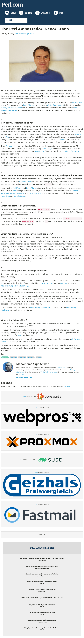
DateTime (20, 193)
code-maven (22, 357)
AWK (7, 137)
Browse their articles (24, 377)
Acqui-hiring (39, 151)
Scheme (77, 134)
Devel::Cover (19, 196)
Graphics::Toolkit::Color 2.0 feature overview (42, 620)
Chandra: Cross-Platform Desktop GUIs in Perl (42, 582)
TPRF (24, 396)
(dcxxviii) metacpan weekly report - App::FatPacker (42, 574)
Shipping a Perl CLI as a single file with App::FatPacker (42, 628)
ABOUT (10, 13)
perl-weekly (31, 357)
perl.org (63, 283)
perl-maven (13, 357)
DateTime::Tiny (35, 193)
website (22, 374)
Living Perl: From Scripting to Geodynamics (42, 589)
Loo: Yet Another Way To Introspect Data (42, 612)
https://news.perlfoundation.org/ (15, 285)
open (15, 190)
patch (20, 335)
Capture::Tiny (25, 181)
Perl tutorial (77, 102)
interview (38, 357)
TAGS (58, 13)
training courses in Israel (11, 107)
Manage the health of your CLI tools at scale (42, 605)
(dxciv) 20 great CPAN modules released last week (42, 566)
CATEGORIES (42, 13)
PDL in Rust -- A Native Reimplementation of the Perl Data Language (42, 559)
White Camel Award (55, 105)
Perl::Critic (5, 196)
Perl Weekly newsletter (40, 307)
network (61, 139)
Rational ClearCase (71, 151)
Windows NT (11, 146)
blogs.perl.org (47, 283)
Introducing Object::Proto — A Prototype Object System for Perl (42, 597)
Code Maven (28, 105)
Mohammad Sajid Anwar (25, 33)
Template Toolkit (8, 193)
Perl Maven (17, 188)
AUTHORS (25, 13)
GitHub (67, 386)
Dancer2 (75, 190)
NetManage (47, 148)
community (5, 357)
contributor (61, 368)
